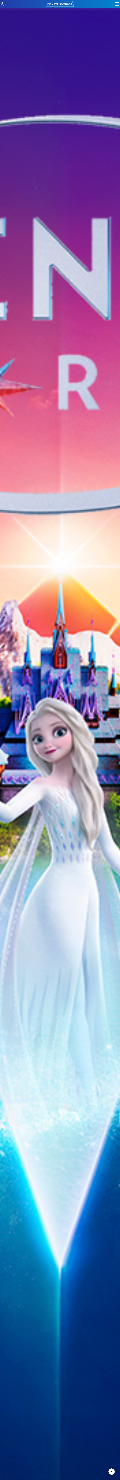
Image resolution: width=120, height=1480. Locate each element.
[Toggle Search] (117, 4)
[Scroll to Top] (111, 1471)
